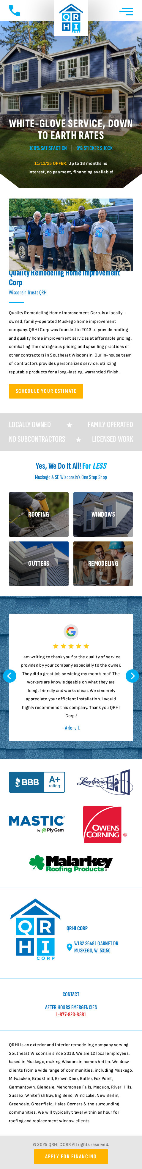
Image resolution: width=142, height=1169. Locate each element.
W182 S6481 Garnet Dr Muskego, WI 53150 (92, 947)
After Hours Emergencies (71, 1011)
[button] (9, 677)
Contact (71, 994)
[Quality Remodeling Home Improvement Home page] (71, 20)
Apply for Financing (71, 1156)
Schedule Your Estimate (46, 391)
